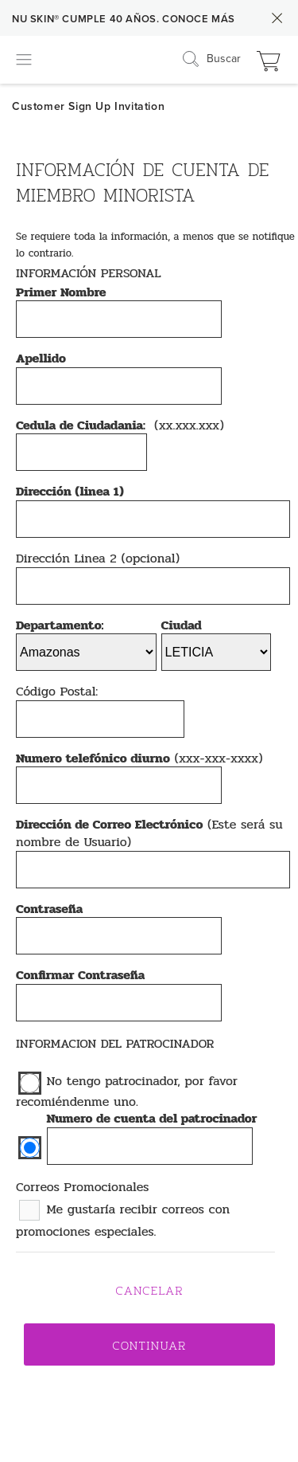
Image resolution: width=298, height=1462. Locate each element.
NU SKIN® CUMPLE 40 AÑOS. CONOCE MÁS (123, 19)
